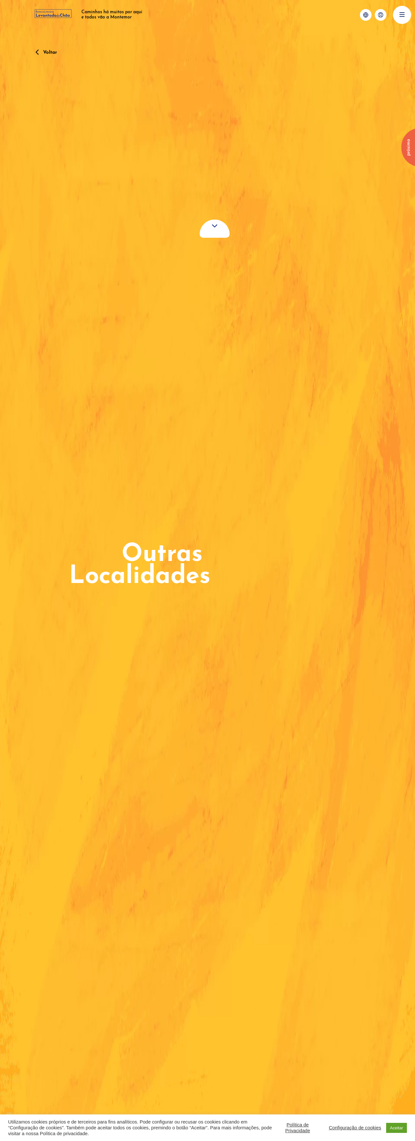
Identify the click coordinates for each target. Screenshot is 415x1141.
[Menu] (402, 15)
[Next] (406, 146)
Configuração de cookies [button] (355, 1127)
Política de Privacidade (297, 1127)
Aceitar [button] (396, 1127)
